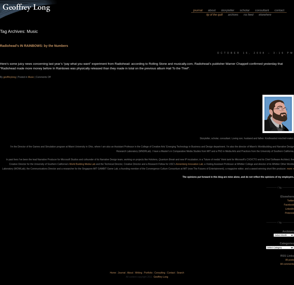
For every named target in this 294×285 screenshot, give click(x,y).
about (211, 10)
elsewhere (265, 14)
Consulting (159, 272)
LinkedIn (289, 209)
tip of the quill (214, 14)
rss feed (248, 14)
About (130, 272)
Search (180, 272)
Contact (171, 272)
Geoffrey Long (161, 277)
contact (279, 10)
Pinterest (289, 213)
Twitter (290, 200)
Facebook (289, 204)
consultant (262, 10)
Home (113, 272)
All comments (287, 264)
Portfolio (148, 272)
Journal (121, 272)
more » (290, 168)
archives (233, 14)
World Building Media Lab (82, 164)
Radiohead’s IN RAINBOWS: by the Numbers (34, 46)
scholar (245, 10)
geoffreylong (9, 77)
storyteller (227, 10)
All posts (289, 260)
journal (198, 10)
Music (31, 77)
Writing (138, 272)
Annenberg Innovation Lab (189, 164)
